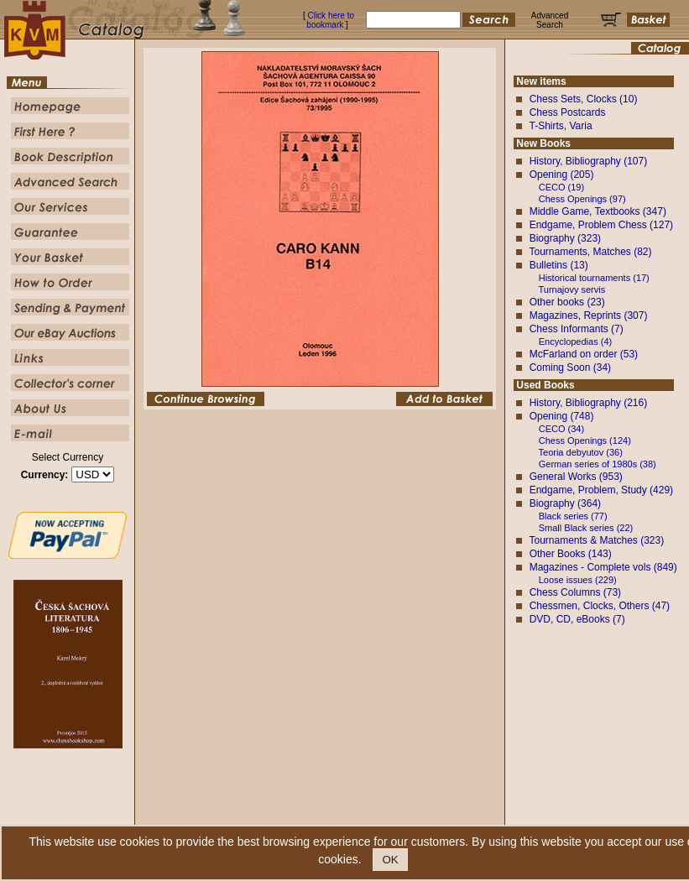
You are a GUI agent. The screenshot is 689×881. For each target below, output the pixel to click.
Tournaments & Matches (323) (596, 540)
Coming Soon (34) (570, 367)
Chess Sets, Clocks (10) (584, 99)
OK (390, 859)
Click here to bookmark (330, 20)
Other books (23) (567, 302)
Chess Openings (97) (582, 199)
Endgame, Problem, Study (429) (601, 490)
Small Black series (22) (586, 528)
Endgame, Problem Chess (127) (601, 225)
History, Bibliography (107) (589, 161)
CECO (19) (561, 187)
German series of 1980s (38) (597, 464)
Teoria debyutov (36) (581, 452)
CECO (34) (561, 429)
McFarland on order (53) (584, 354)
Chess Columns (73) (575, 592)
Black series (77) (573, 516)
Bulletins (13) (559, 265)
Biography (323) (565, 238)
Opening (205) (562, 174)
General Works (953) (576, 476)
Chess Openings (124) (585, 440)
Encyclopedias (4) (575, 341)
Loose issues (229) (578, 580)
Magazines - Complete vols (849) (603, 567)
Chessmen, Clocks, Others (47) (600, 606)
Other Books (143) (571, 554)
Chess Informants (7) (577, 329)
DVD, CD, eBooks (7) (577, 619)
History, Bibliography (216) (589, 403)
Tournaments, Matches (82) (590, 252)
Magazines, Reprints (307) (589, 315)
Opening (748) (562, 416)
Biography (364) (565, 503)
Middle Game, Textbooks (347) (598, 211)
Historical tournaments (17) (594, 278)
